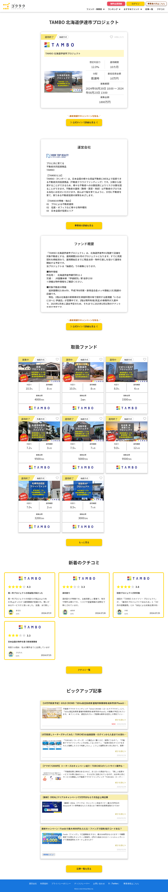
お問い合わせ (99, 883)
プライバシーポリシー (61, 883)
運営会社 (33, 883)
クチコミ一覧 (84, 670)
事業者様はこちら (131, 883)
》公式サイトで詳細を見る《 (84, 122)
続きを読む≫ (120, 719)
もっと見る (84, 542)
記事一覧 (149, 9)
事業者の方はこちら (156, 3)
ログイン (135, 3)
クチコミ (161, 9)
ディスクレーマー (82, 883)
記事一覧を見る (84, 868)
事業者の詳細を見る (84, 225)
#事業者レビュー (48, 854)
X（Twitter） (114, 883)
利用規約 (44, 883)
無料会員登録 (116, 3)
